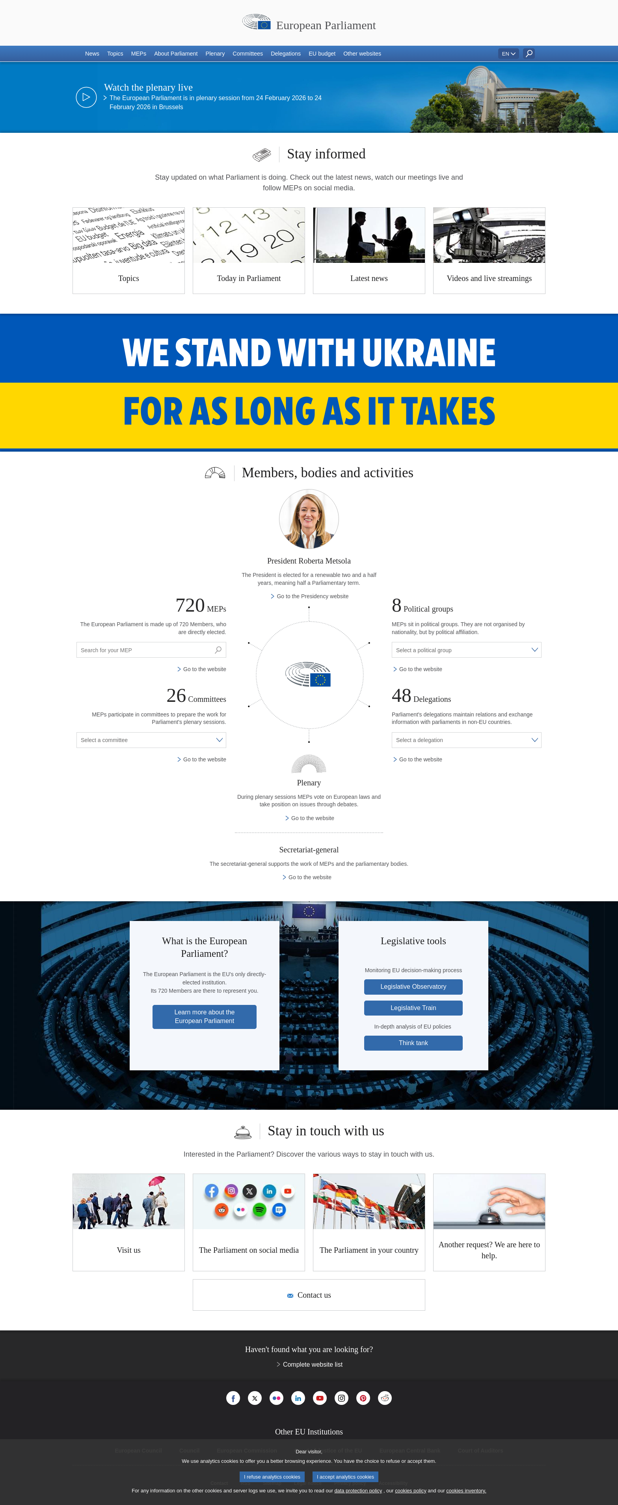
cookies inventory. (466, 1491)
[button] (92, 53)
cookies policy (410, 1491)
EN (505, 54)
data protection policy (358, 1491)
